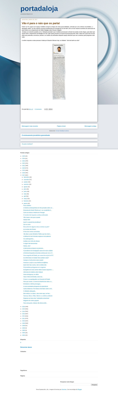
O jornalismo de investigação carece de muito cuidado (38, 250)
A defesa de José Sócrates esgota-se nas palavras (37, 236)
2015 (23, 309)
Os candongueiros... (28, 238)
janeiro (26, 203)
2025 (23, 156)
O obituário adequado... (29, 291)
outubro (26, 182)
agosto (26, 186)
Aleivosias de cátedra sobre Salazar (33, 272)
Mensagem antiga (90, 126)
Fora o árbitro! (27, 205)
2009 (23, 323)
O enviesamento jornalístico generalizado (36, 135)
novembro (26, 179)
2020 (23, 168)
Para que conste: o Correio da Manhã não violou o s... (37, 281)
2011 (23, 318)
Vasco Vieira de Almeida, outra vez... (33, 276)
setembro (26, 184)
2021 (23, 165)
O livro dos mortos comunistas (31, 231)
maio (25, 194)
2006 (23, 328)
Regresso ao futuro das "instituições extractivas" (36, 298)
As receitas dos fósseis (29, 229)
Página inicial (61, 126)
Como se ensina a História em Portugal (34, 212)
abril (25, 196)
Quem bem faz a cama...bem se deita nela (34, 265)
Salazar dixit (26, 219)
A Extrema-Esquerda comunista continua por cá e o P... (38, 253)
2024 (23, 158)
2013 (23, 313)
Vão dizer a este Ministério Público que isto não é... (37, 234)
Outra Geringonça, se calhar (31, 274)
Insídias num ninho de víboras (31, 241)
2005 (23, 330)
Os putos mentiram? (27, 144)
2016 (23, 306)
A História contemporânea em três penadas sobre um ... (38, 208)
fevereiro (26, 201)
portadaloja (39, 8)
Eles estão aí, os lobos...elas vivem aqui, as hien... (37, 293)
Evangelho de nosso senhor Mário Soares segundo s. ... (38, 269)
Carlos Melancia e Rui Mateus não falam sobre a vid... (38, 288)
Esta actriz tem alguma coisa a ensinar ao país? (36, 227)
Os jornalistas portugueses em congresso (34, 267)
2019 (23, 170)
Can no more (26, 224)
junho (25, 191)
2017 (23, 175)
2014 (23, 311)
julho (25, 189)
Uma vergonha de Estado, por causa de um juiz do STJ (38, 255)
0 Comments (38, 109)
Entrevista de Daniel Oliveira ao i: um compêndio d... (37, 210)
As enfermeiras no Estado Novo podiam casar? (36, 257)
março (25, 198)
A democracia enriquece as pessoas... (33, 248)
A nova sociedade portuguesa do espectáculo (35, 286)
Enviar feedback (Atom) (62, 130)
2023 (23, 161)
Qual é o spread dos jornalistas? (32, 222)
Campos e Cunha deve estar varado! (33, 260)
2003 (23, 335)
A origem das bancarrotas (30, 243)
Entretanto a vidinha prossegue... (32, 284)
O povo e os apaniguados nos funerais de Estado (36, 279)
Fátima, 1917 (26, 246)
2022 (23, 163)
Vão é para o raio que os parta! (31, 217)
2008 (23, 325)
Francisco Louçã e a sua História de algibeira (35, 262)
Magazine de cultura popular (31, 300)
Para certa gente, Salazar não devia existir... (35, 303)
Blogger (80, 389)
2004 (23, 332)
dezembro (26, 177)
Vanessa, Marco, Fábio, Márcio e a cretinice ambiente (37, 296)
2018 (23, 172)
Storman (64, 389)
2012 (23, 316)
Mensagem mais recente (30, 126)
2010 (23, 321)
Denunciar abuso (26, 347)
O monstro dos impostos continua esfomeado (35, 215)
